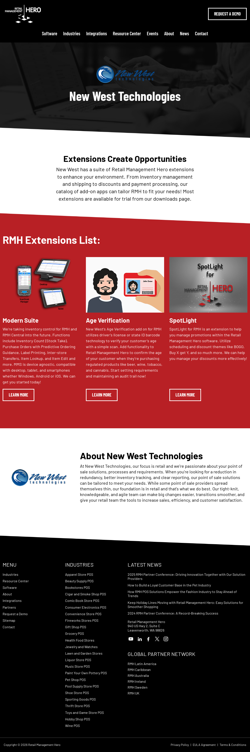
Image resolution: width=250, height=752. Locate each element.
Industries (71, 33)
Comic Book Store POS (82, 600)
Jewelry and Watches (81, 647)
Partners (9, 607)
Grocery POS (74, 633)
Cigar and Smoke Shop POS (85, 594)
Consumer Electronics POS (85, 607)
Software (49, 33)
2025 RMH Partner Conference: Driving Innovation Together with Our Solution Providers (186, 576)
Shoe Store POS (77, 693)
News (184, 33)
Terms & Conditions (233, 745)
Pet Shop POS (75, 679)
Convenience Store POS (83, 614)
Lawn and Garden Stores (83, 653)
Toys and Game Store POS (84, 712)
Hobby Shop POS (77, 719)
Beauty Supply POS (79, 581)
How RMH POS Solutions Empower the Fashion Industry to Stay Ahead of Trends (182, 593)
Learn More (18, 394)
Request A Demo (227, 13)
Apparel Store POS (79, 574)
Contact (201, 33)
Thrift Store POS (77, 706)
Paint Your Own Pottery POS (86, 673)
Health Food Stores (79, 640)
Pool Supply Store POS (82, 686)
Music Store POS (77, 666)
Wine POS (72, 725)
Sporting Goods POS (80, 699)
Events (152, 33)
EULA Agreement (204, 745)
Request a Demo (15, 614)
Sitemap (9, 620)
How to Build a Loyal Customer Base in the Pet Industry (169, 585)
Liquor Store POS (78, 660)
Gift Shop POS (75, 627)
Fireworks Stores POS (81, 620)
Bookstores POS (77, 587)
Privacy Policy (180, 745)
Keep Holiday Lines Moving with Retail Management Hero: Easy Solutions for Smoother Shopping (185, 604)
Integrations (96, 33)
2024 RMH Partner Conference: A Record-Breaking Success (173, 613)
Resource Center (127, 33)
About (169, 33)
